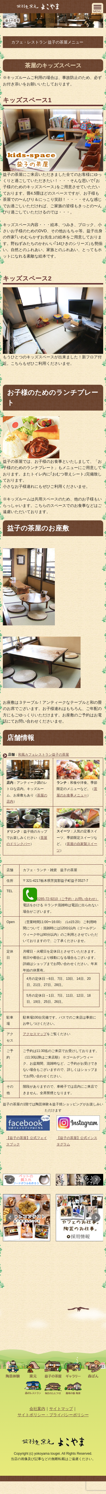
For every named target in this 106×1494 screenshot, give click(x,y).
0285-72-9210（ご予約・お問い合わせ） (61, 899)
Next (95, 1179)
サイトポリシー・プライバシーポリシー (53, 1415)
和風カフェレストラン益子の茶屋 (43, 755)
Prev (10, 1179)
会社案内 (37, 1408)
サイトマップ (61, 1408)
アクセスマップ (35, 1034)
